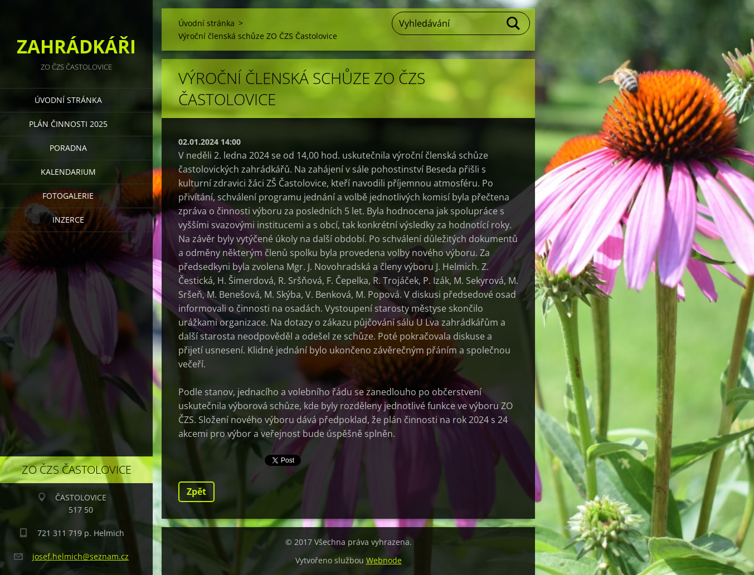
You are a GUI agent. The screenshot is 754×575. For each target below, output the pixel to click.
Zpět (196, 491)
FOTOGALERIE (68, 195)
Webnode (384, 560)
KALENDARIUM (68, 171)
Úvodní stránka (68, 100)
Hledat (514, 23)
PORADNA (68, 147)
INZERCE (68, 219)
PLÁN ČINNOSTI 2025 (68, 124)
